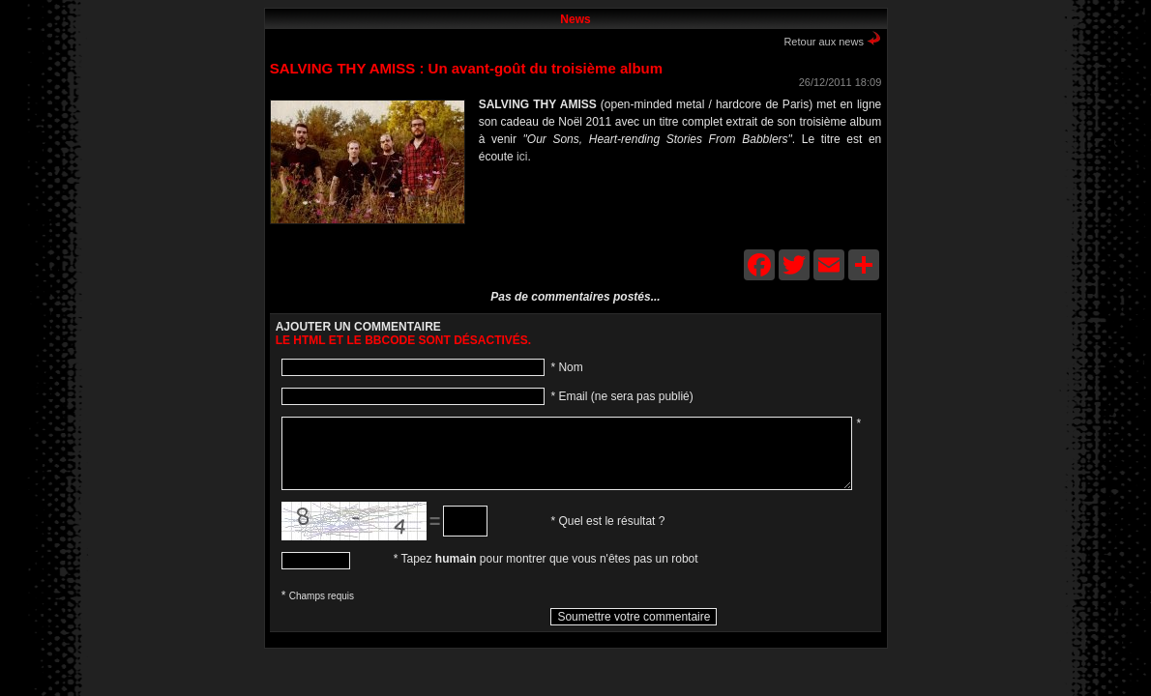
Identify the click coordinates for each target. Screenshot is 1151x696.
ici (521, 156)
